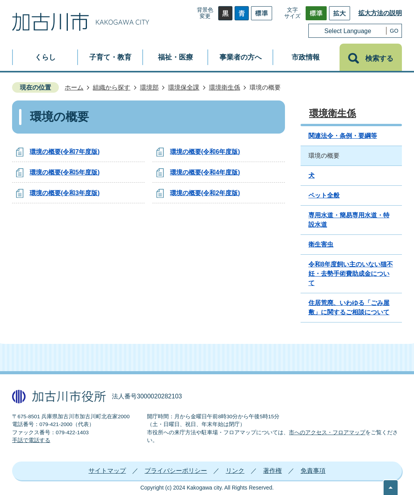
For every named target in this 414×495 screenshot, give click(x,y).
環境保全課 (183, 87)
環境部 (149, 87)
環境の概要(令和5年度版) (65, 172)
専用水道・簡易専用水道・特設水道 (348, 220)
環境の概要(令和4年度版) (205, 172)
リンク (235, 470)
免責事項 (313, 470)
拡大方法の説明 (380, 13)
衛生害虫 (320, 244)
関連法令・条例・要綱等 (342, 135)
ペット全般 (324, 195)
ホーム (74, 87)
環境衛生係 (224, 87)
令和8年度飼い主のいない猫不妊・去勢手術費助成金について (350, 273)
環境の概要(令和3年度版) (65, 193)
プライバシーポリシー (176, 470)
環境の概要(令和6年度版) (205, 151)
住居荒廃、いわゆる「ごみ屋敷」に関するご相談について (348, 307)
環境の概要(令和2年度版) (205, 193)
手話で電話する (31, 440)
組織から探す (111, 87)
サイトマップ (107, 470)
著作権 (272, 470)
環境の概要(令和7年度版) (65, 151)
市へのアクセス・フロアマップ (327, 432)
